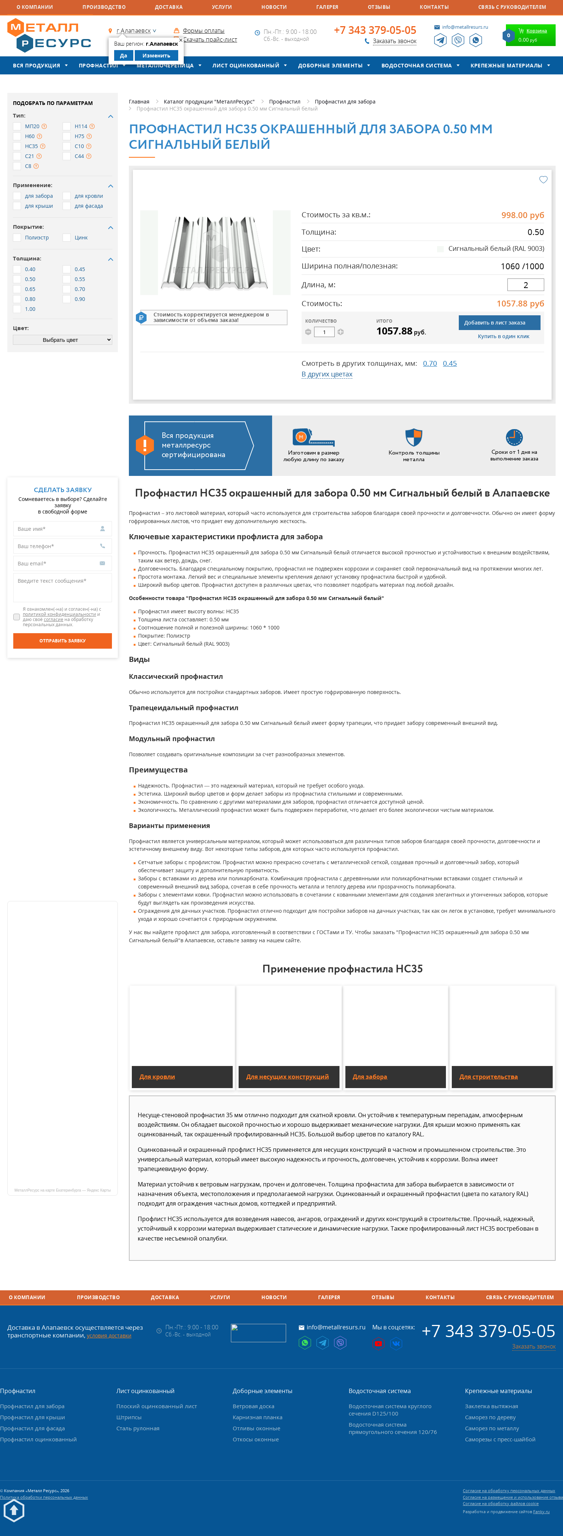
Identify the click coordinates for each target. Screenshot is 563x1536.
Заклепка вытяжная (491, 1406)
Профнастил (98, 65)
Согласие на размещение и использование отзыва (513, 1497)
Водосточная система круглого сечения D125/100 (390, 1409)
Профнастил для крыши (32, 1417)
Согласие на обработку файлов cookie (501, 1503)
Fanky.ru (541, 1511)
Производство (104, 7)
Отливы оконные (256, 1428)
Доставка (169, 7)
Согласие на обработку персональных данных (509, 1490)
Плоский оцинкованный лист (156, 1406)
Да (123, 55)
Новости (274, 7)
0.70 (430, 363)
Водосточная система (416, 65)
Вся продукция (36, 65)
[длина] (525, 284)
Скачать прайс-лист (210, 39)
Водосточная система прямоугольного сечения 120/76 (393, 1428)
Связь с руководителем (512, 7)
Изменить (156, 55)
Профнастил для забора (32, 1406)
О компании (35, 7)
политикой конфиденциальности (59, 614)
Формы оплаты (204, 31)
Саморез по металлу (492, 1428)
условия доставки (109, 1335)
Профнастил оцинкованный (38, 1439)
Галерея (327, 7)
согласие (53, 619)
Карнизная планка (257, 1417)
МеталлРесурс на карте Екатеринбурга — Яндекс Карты (62, 1190)
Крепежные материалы (506, 65)
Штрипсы (129, 1417)
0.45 (450, 363)
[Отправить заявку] (62, 641)
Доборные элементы (330, 65)
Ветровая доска (253, 1406)
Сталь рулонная (137, 1428)
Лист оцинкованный (245, 65)
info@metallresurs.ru (465, 27)
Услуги (222, 7)
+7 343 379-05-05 (375, 30)
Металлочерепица (165, 65)
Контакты (434, 7)
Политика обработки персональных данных (44, 1497)
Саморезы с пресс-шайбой (500, 1439)
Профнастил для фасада (32, 1428)
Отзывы (379, 7)
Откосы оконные (256, 1439)
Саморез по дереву (490, 1417)
